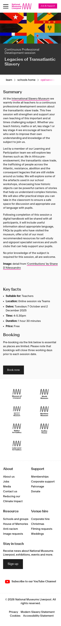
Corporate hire (40, 519)
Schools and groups (15, 519)
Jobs (6, 481)
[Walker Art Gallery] (17, 428)
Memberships (40, 476)
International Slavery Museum (30, 98)
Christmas (37, 524)
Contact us (10, 491)
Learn (9, 79)
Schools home (26, 79)
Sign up (13, 564)
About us (9, 476)
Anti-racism (10, 528)
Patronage (37, 486)
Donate (35, 491)
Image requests (13, 533)
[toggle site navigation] (5, 6)
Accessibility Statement (38, 615)
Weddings (37, 533)
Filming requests (41, 528)
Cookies (15, 615)
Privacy (13, 612)
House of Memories (15, 524)
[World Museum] (44, 394)
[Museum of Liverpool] (17, 394)
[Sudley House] (44, 428)
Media (7, 486)
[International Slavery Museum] (17, 411)
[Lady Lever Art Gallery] (17, 445)
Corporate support (43, 481)
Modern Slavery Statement (38, 612)
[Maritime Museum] (44, 411)
